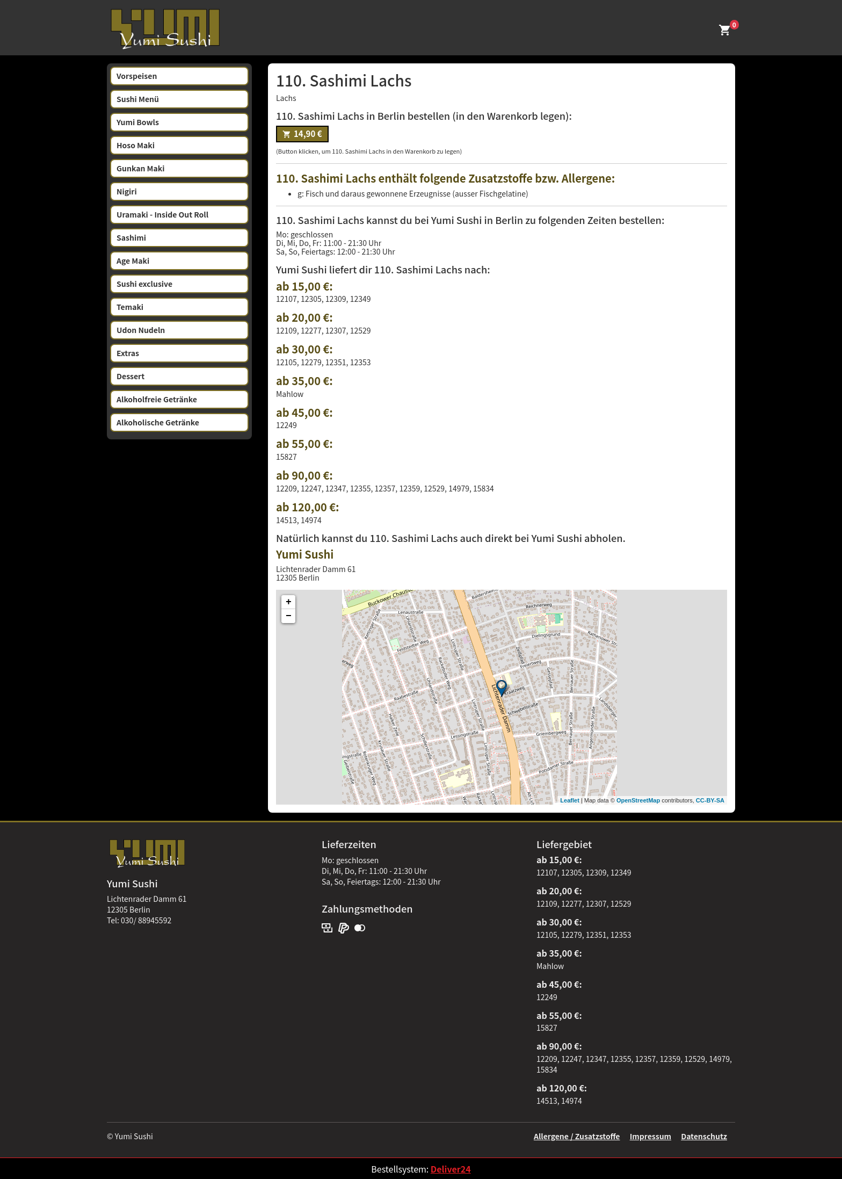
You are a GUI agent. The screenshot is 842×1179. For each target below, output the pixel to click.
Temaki (130, 306)
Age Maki (133, 260)
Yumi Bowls (138, 122)
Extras (128, 353)
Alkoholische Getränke (158, 422)
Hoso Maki (136, 145)
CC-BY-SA (710, 800)
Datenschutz (704, 1136)
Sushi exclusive (144, 283)
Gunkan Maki (141, 168)
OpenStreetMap (638, 800)
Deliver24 (451, 1168)
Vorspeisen (137, 75)
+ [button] (289, 602)
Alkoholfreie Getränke (157, 399)
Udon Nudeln (141, 329)
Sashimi (131, 237)
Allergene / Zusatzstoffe (577, 1136)
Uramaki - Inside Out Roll (162, 214)
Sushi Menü (138, 98)
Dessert (130, 376)
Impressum (650, 1136)
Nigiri (127, 191)
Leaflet (569, 800)
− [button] (289, 616)
